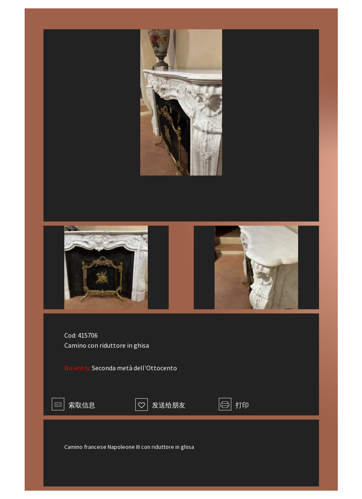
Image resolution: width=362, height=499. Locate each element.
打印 (234, 405)
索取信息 (73, 405)
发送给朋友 (160, 405)
